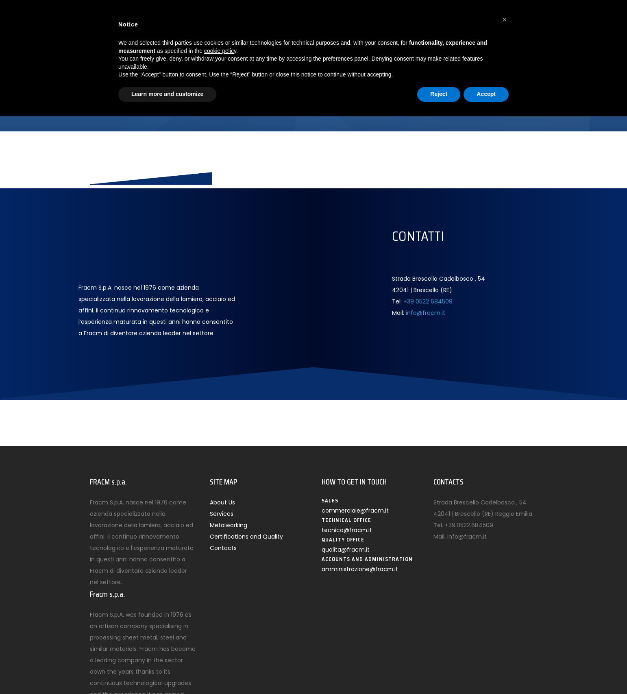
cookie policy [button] (220, 51)
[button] (504, 19)
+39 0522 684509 (428, 301)
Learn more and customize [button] (167, 94)
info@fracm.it (425, 313)
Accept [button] (486, 94)
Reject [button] (438, 94)
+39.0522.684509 (469, 525)
